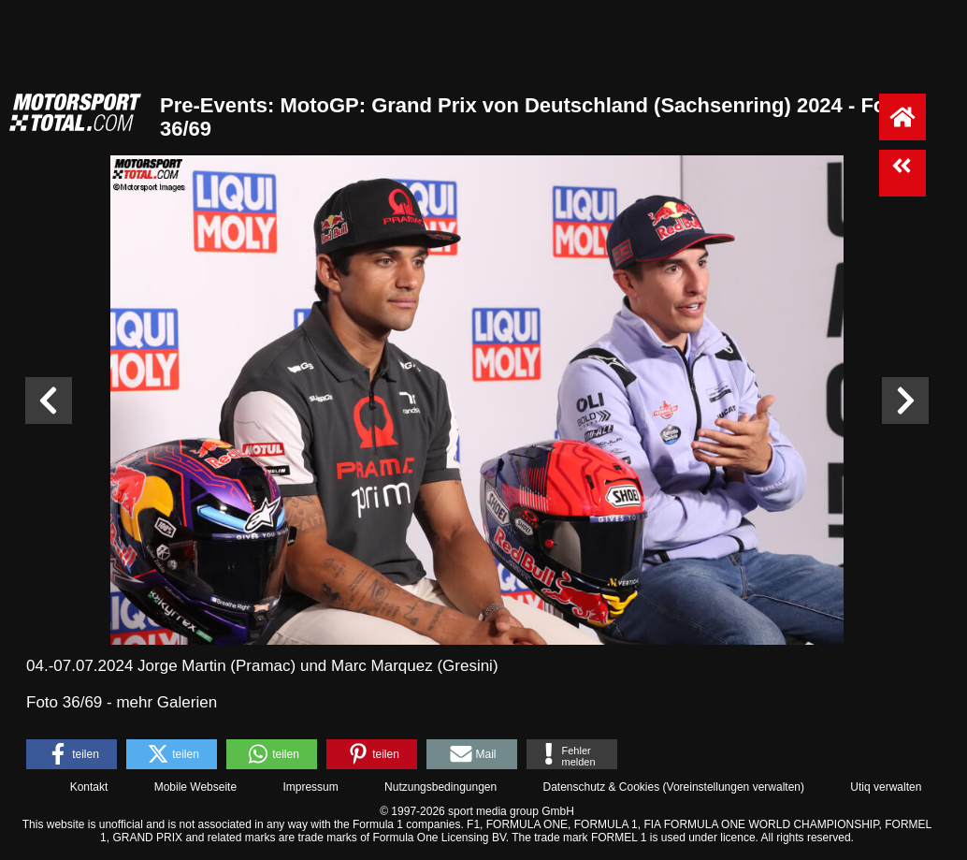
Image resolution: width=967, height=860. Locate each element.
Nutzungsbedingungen (440, 787)
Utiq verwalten (885, 787)
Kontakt (89, 787)
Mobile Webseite (196, 787)
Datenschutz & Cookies (600, 787)
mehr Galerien (166, 702)
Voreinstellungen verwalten (734, 787)
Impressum (310, 787)
